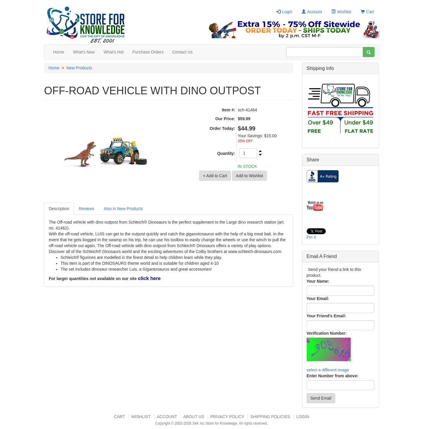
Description (59, 208)
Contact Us (182, 52)
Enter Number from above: (333, 375)
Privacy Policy (227, 416)
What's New (84, 52)
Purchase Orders (148, 52)
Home (58, 52)
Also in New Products (123, 208)
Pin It (311, 237)
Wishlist (341, 11)
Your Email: (318, 298)
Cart (367, 11)
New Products (79, 68)
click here (149, 278)
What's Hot (114, 52)
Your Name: (318, 281)
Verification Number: (327, 333)
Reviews (86, 208)
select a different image (328, 370)
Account (312, 11)
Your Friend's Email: (326, 316)
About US (193, 416)
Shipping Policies (270, 416)
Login (284, 11)
